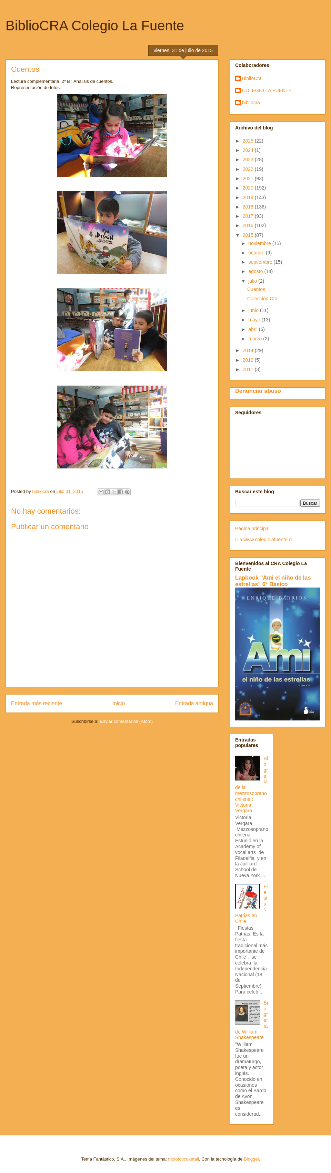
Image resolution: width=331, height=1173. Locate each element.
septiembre (260, 262)
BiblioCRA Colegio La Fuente (95, 25)
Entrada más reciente (36, 703)
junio (254, 310)
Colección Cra (262, 298)
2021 (249, 178)
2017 (249, 216)
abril (253, 329)
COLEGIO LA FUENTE (267, 90)
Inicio (118, 703)
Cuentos (256, 289)
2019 (249, 197)
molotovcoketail (183, 1159)
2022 (249, 169)
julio (253, 281)
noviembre (260, 243)
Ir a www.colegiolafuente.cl (263, 539)
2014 (249, 350)
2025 (249, 141)
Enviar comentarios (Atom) (126, 721)
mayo (254, 319)
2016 (249, 225)
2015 (249, 235)
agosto (256, 271)
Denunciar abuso (258, 391)
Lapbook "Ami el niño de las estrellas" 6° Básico (273, 580)
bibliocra (251, 102)
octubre (257, 252)
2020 (249, 188)
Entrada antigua (194, 703)
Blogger (251, 1159)
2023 (249, 159)
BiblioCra (252, 78)
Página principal (252, 528)
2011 (249, 369)
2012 (249, 360)
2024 (249, 150)
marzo (255, 338)
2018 (249, 207)
